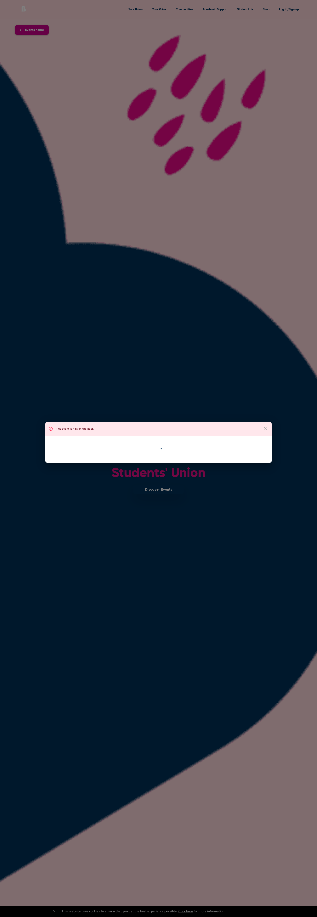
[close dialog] (265, 428)
